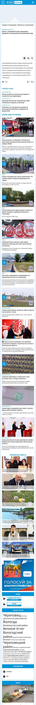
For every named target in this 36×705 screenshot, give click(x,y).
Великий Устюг (13, 629)
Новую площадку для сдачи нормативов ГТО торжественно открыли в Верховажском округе (17, 178)
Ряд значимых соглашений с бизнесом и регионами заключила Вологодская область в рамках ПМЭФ (17, 142)
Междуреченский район (10, 654)
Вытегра (24, 616)
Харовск (27, 656)
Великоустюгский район (15, 625)
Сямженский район (9, 661)
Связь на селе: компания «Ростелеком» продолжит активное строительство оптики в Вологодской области (17, 343)
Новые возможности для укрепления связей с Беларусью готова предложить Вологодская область (18, 442)
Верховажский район (21, 661)
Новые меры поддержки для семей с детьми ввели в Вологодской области (17, 409)
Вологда (10, 622)
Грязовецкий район (16, 656)
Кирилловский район (11, 650)
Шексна (23, 618)
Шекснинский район (11, 618)
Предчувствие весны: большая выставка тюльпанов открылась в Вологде (16, 101)
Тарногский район (8, 660)
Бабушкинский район (10, 652)
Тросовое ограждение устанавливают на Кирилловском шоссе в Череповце (16, 276)
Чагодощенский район (18, 640)
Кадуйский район (24, 647)
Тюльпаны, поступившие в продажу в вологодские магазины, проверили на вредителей (15, 109)
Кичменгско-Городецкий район (13, 658)
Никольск (16, 647)
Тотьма (21, 650)
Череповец (12, 615)
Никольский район (21, 660)
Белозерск (7, 640)
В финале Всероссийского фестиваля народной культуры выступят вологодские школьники (16, 244)
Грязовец (26, 658)
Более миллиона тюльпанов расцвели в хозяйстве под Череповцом (15, 95)
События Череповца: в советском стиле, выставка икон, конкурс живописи (16, 378)
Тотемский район (24, 652)
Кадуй (15, 637)
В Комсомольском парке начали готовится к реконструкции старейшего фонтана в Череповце (17, 212)
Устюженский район (24, 637)
